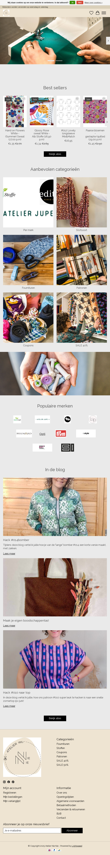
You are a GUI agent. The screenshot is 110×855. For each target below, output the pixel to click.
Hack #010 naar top (16, 692)
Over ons (62, 792)
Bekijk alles (55, 154)
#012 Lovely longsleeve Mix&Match (68, 133)
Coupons (28, 345)
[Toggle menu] (104, 13)
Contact (61, 817)
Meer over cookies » (94, 3)
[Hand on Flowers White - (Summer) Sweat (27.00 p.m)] (15, 111)
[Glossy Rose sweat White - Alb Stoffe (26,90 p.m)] (41, 111)
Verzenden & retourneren (71, 809)
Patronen (81, 287)
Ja (72, 3)
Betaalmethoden (66, 805)
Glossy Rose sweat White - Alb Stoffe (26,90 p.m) (41, 135)
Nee (80, 3)
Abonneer (72, 830)
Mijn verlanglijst (12, 801)
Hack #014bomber (16, 540)
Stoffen (61, 748)
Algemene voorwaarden (70, 801)
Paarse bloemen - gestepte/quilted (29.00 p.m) (95, 135)
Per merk (28, 230)
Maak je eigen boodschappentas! (26, 620)
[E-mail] (32, 830)
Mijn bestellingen (12, 796)
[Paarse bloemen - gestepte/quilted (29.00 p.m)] (95, 111)
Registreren (9, 792)
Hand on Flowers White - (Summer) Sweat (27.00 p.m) (15, 135)
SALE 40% (82, 345)
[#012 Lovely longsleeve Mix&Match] (68, 111)
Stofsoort (81, 230)
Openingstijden (65, 796)
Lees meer (9, 553)
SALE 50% (62, 764)
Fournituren (28, 287)
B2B (59, 813)
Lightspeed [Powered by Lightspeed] (77, 846)
